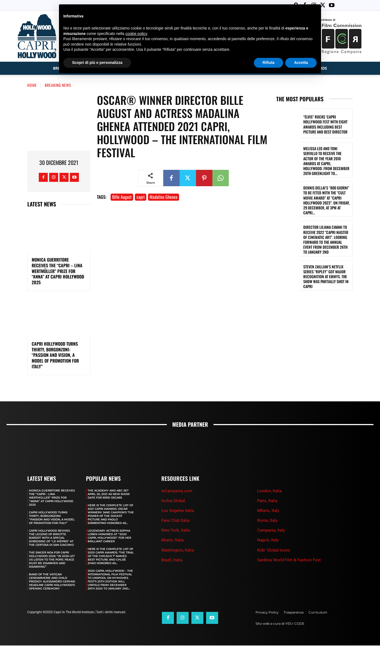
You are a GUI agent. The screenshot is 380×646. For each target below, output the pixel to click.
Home (32, 85)
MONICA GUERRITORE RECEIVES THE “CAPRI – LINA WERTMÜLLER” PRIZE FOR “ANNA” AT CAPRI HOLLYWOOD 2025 (58, 271)
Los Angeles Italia (177, 511)
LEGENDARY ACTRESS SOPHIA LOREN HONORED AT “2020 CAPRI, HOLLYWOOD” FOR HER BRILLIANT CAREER (109, 536)
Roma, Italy (267, 520)
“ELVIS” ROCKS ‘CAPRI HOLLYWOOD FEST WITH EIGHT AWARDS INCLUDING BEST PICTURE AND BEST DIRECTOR (325, 124)
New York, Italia (175, 530)
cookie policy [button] (136, 33)
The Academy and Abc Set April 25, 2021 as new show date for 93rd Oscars (109, 494)
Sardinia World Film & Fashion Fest (289, 560)
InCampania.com (176, 491)
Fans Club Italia (175, 520)
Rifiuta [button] (269, 62)
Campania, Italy (271, 530)
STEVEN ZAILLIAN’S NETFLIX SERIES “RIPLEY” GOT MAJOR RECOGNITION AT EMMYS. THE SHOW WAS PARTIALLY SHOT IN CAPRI (326, 277)
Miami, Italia (172, 540)
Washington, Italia (177, 550)
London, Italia (269, 491)
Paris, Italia (267, 501)
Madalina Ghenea (163, 197)
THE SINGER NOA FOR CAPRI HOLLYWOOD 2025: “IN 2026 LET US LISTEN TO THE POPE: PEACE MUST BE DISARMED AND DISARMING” (52, 560)
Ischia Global (173, 501)
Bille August (122, 197)
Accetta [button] (301, 62)
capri (140, 197)
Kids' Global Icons (273, 550)
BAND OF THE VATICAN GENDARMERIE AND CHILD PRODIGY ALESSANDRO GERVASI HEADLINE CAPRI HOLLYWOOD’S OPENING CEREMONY (52, 582)
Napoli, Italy (268, 540)
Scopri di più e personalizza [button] (97, 62)
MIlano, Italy (268, 511)
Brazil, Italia (171, 560)
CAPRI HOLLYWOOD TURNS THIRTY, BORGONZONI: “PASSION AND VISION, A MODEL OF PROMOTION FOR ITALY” (55, 355)
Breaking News (58, 85)
